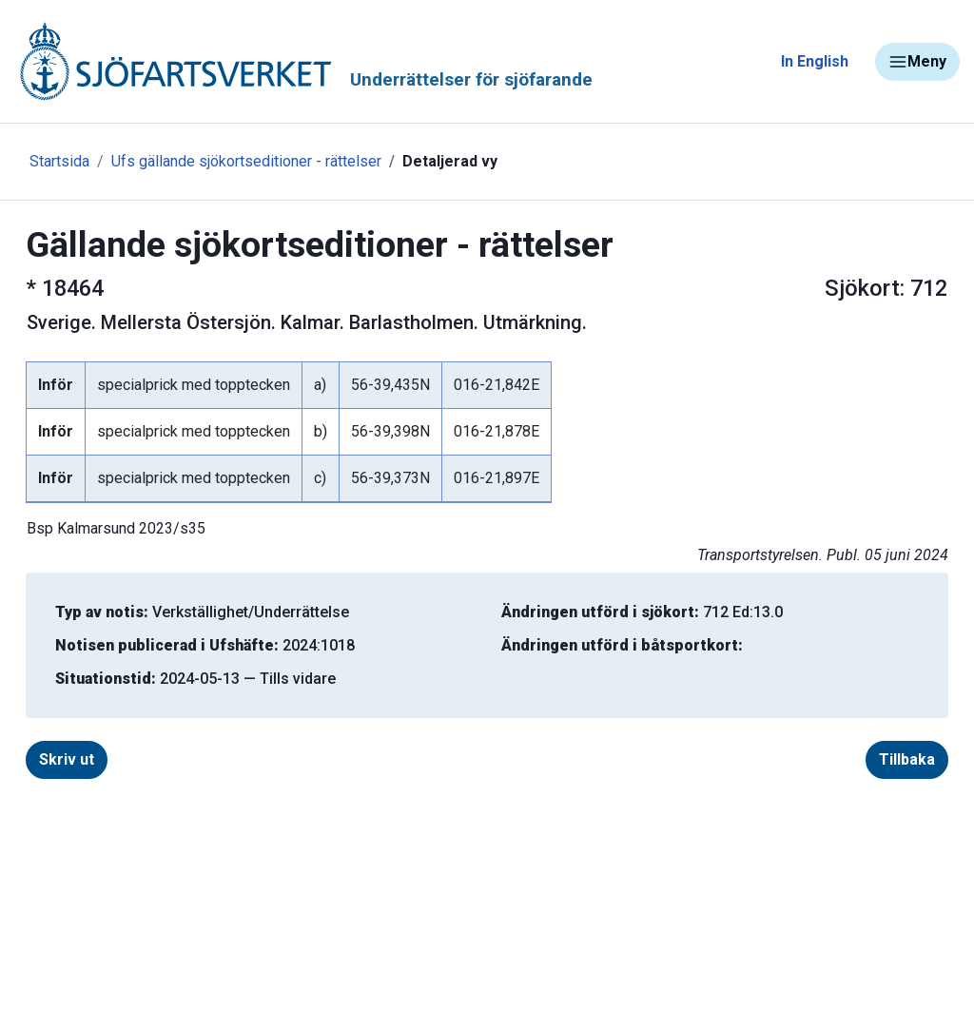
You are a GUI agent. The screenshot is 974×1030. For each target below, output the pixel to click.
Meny (917, 61)
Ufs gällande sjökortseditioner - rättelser (246, 161)
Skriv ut (66, 759)
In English (814, 61)
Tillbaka (907, 759)
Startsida (59, 161)
